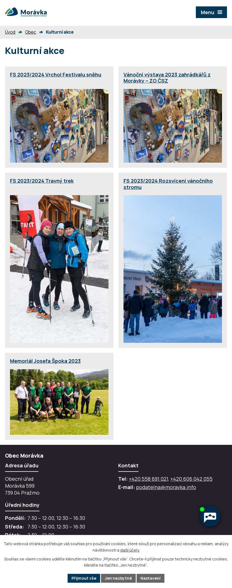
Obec (30, 32)
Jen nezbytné (118, 578)
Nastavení (150, 578)
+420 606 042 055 (191, 478)
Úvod (10, 32)
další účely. (130, 550)
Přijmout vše (83, 578)
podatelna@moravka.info (166, 487)
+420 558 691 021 (148, 478)
